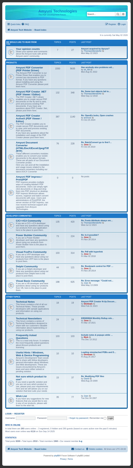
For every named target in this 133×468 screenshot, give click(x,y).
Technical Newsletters (29, 318)
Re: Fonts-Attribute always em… (97, 220)
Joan (86, 283)
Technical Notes (25, 301)
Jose (86, 144)
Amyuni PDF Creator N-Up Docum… (98, 301)
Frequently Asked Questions (26, 336)
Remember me (98, 418)
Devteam (88, 304)
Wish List (21, 396)
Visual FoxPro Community (31, 252)
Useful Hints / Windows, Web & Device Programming (32, 354)
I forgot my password (78, 418)
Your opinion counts (28, 49)
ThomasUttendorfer (93, 51)
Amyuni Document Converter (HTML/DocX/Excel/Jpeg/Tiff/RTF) (32, 146)
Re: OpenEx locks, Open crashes (97, 115)
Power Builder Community (31, 235)
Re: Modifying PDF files (92, 376)
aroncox (87, 118)
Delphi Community (27, 266)
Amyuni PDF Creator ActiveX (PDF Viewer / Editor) (28, 118)
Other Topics (13, 297)
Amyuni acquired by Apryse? (95, 49)
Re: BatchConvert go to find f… (96, 142)
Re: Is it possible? (90, 235)
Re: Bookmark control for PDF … (97, 266)
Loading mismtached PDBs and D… (98, 352)
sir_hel (87, 69)
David (86, 378)
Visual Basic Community (30, 280)
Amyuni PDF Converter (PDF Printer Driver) (29, 69)
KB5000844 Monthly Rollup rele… (97, 318)
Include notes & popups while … (97, 335)
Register (19, 414)
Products (11, 63)
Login (8, 414)
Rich (86, 337)
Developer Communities (19, 216)
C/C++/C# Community (28, 220)
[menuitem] (25, 24)
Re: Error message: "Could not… (97, 280)
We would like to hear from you (21, 43)
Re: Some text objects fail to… (96, 91)
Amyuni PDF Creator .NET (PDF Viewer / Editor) (31, 93)
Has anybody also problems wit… (97, 67)
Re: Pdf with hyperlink (92, 252)
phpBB (57, 456)
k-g (80, 441)
